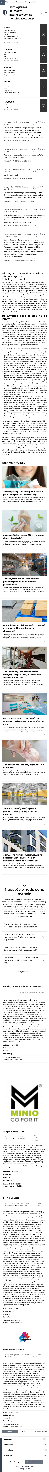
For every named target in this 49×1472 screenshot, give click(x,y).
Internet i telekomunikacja (11, 36)
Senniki (6, 85)
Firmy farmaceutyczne (10, 52)
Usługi (7, 81)
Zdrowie (8, 49)
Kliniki (5, 54)
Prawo (5, 40)
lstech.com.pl (21, 2)
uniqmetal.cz (31, 2)
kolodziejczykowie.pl (8, 2)
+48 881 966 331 (20, 1139)
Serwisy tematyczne (10, 87)
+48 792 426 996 (22, 1205)
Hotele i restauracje (9, 105)
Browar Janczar (11, 1197)
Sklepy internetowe (9, 70)
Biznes (7, 27)
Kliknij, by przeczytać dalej (11, 42)
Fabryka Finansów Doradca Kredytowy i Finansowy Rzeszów (17, 235)
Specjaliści (7, 56)
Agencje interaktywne (10, 32)
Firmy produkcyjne (9, 30)
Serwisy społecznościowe (11, 93)
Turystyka (9, 101)
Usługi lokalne (8, 91)
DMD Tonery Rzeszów (13, 1349)
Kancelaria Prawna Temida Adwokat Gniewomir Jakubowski (16, 210)
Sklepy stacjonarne (9, 72)
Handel (7, 67)
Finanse (6, 34)
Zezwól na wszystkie (34, 1462)
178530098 (10, 1357)
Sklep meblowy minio (14, 1131)
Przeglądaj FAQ (24, 955)
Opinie (5, 89)
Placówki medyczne (10, 58)
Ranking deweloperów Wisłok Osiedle (22, 986)
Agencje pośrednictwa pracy (12, 38)
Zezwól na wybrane (16, 1462)
